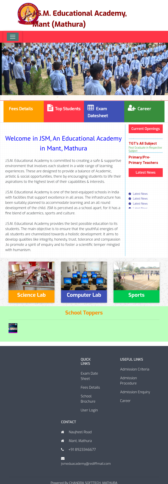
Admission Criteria (134, 369)
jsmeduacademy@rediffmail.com (86, 463)
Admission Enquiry (135, 392)
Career (125, 400)
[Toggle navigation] (13, 37)
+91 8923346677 (82, 449)
